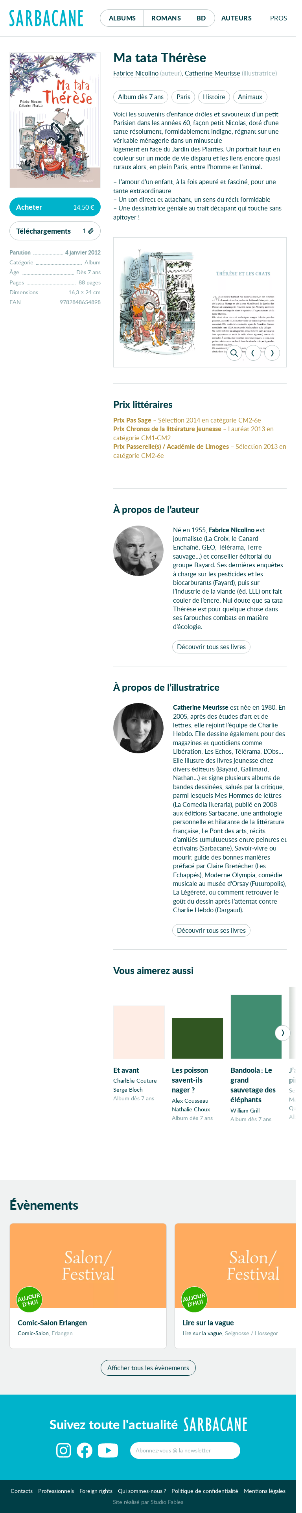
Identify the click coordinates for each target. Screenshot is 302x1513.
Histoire (214, 96)
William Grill (245, 1110)
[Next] (272, 353)
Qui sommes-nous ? (142, 1495)
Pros (278, 17)
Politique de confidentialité (204, 1495)
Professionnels (56, 1495)
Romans (166, 17)
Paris (183, 96)
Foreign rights (95, 1495)
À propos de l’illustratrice (166, 687)
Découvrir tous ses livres (211, 646)
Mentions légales (264, 1495)
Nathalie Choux (191, 1109)
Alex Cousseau (190, 1100)
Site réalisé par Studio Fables (148, 1506)
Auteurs (236, 17)
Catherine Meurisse (212, 72)
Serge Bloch (128, 1089)
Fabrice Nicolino (135, 72)
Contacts (22, 1495)
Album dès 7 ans (141, 96)
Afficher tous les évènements (148, 1371)
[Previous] (253, 353)
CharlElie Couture (135, 1080)
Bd (206, 15)
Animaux (250, 96)
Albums (122, 17)
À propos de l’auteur (156, 509)
